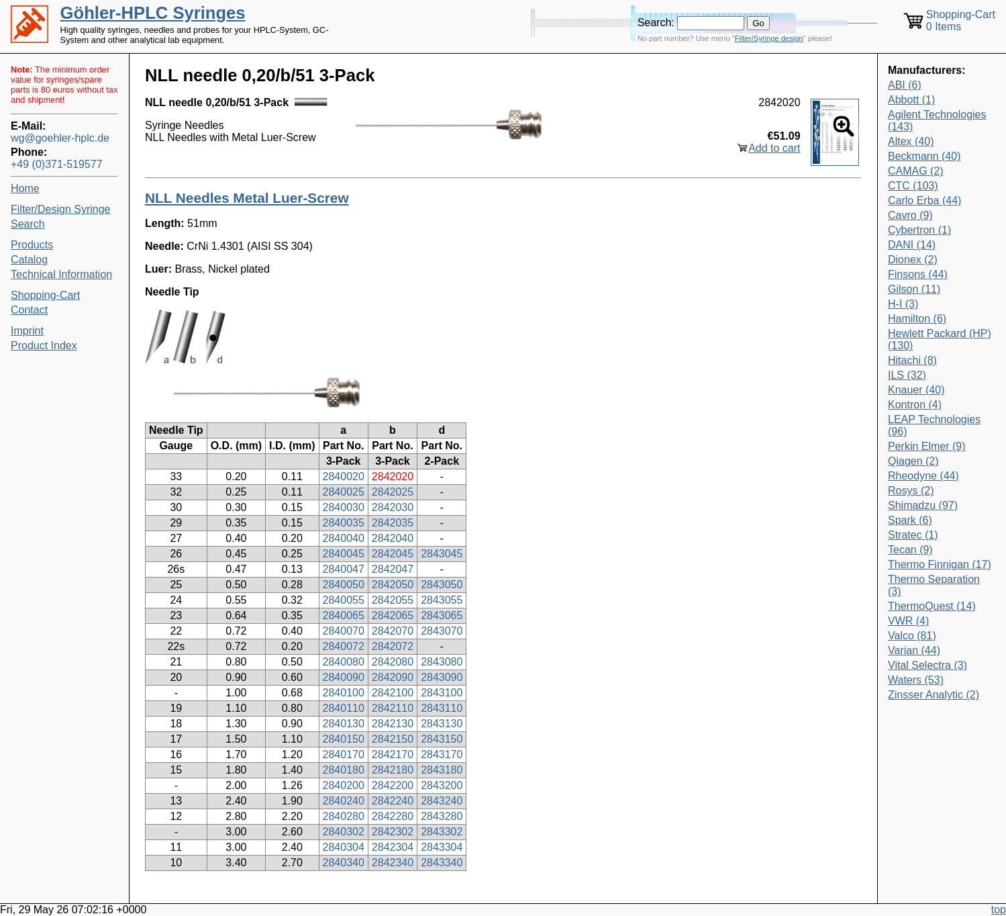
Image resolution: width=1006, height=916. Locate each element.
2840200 (343, 785)
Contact (29, 310)
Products (32, 244)
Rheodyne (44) (923, 476)
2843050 (441, 584)
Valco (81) (912, 635)
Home (25, 188)
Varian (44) (914, 650)
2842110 (392, 708)
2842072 (392, 646)
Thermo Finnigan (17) (939, 564)
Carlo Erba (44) (924, 200)
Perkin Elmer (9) (927, 446)
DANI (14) (912, 244)
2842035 (392, 523)
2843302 (441, 831)
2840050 (343, 584)
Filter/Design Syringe (61, 209)
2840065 (343, 615)
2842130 (392, 723)
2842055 (392, 600)
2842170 (392, 754)
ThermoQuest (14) (932, 606)
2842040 (392, 538)
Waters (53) (916, 680)
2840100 (343, 692)
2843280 (441, 816)
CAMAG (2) (916, 171)
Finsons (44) (918, 274)
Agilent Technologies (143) (937, 120)
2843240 (441, 801)
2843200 (441, 785)
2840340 (343, 862)
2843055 (441, 600)
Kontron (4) (915, 404)
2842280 (392, 816)
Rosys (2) (911, 490)
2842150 (392, 739)
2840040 (343, 538)
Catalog (29, 259)
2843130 (441, 723)
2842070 (392, 631)
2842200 (392, 785)
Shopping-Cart (45, 295)
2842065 (392, 615)
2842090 (392, 677)
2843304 (441, 847)
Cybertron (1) (919, 230)
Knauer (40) (916, 390)
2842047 (392, 569)
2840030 (343, 507)
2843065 (441, 615)
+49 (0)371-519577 (57, 164)
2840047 (343, 569)
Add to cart (774, 148)
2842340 (392, 862)
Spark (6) (910, 520)
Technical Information (61, 274)
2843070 (441, 631)
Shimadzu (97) (923, 505)
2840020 (343, 476)
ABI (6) (904, 85)
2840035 (343, 523)
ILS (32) (907, 375)
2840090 (343, 677)
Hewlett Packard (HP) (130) (939, 339)
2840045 (343, 553)
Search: (656, 22)
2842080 (392, 662)
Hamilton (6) (917, 318)
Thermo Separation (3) (934, 585)
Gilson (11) (914, 289)
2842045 (392, 553)
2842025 (392, 492)
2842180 (392, 770)
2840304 (343, 847)
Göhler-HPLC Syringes (153, 12)
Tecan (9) (910, 549)
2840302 (343, 831)
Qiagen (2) (913, 461)
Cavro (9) (910, 215)
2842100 (392, 692)
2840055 (343, 600)
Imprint (27, 330)
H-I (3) (903, 304)
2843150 (441, 739)
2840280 (343, 816)
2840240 (343, 801)
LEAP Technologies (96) (934, 425)
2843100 (441, 692)
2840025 (343, 492)
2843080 (441, 662)
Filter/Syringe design (769, 38)
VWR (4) (908, 621)
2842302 (392, 831)
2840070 (343, 631)
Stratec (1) (913, 535)
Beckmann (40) (924, 156)
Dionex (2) (913, 259)
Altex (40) (911, 141)
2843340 (441, 862)
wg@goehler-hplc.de (60, 138)
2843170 (441, 754)
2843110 (441, 708)
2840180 (343, 770)
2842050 (392, 584)
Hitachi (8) (912, 360)
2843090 (441, 677)
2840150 (343, 739)
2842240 (392, 801)
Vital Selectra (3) (927, 665)
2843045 (441, 553)
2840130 (343, 723)
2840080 (343, 662)
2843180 (441, 770)
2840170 (343, 754)
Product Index (44, 345)
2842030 (392, 507)
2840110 (343, 708)
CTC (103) (913, 185)
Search (28, 224)
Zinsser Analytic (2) (933, 694)
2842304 (392, 847)
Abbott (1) (911, 99)
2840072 (343, 646)
